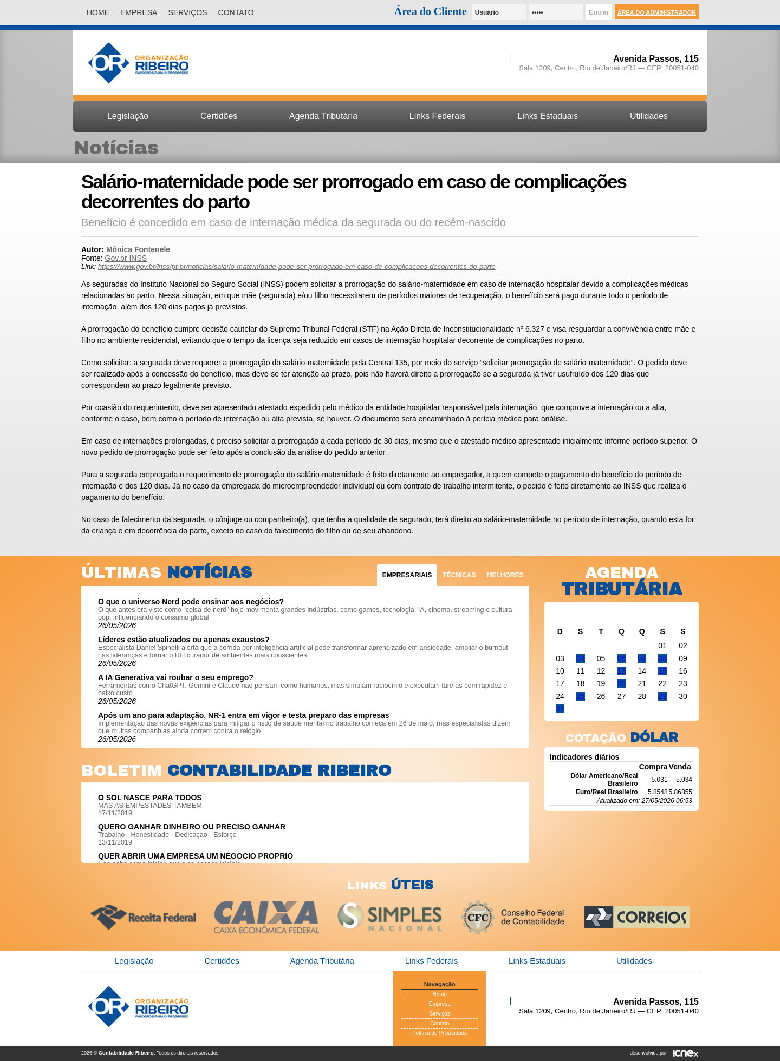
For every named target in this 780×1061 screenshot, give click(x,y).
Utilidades (649, 116)
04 (580, 658)
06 (622, 658)
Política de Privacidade (439, 1033)
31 (560, 708)
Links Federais (438, 116)
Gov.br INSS (126, 258)
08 (662, 658)
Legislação (127, 116)
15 (662, 671)
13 (622, 671)
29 (662, 696)
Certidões (218, 116)
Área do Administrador (657, 12)
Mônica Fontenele (138, 249)
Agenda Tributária (323, 116)
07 (642, 658)
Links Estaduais (547, 116)
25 (580, 696)
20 (622, 683)
